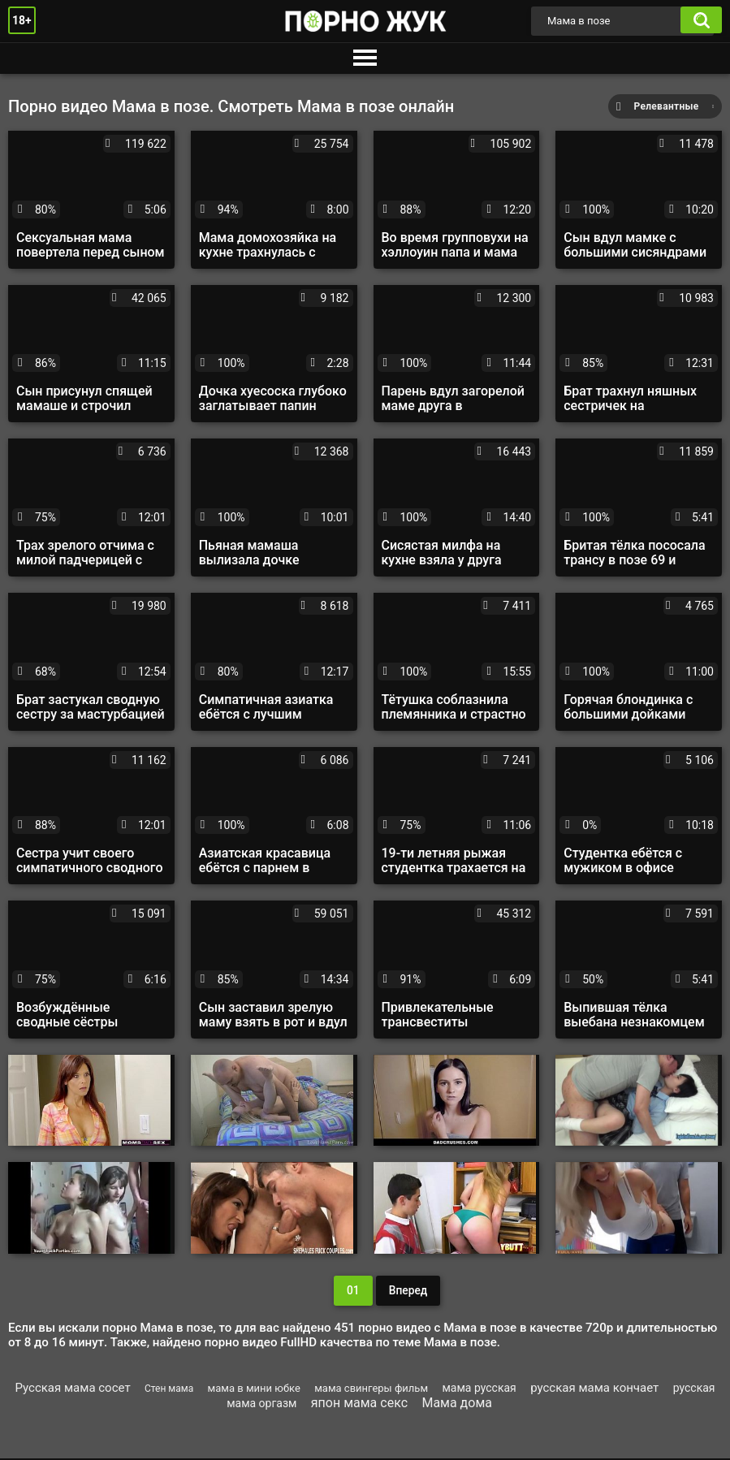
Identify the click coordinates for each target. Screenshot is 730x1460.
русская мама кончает (594, 1389)
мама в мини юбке (254, 1390)
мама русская (479, 1389)
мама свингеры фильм (371, 1390)
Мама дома (456, 1404)
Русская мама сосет (72, 1389)
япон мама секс (359, 1404)
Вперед (407, 1291)
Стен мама (169, 1390)
